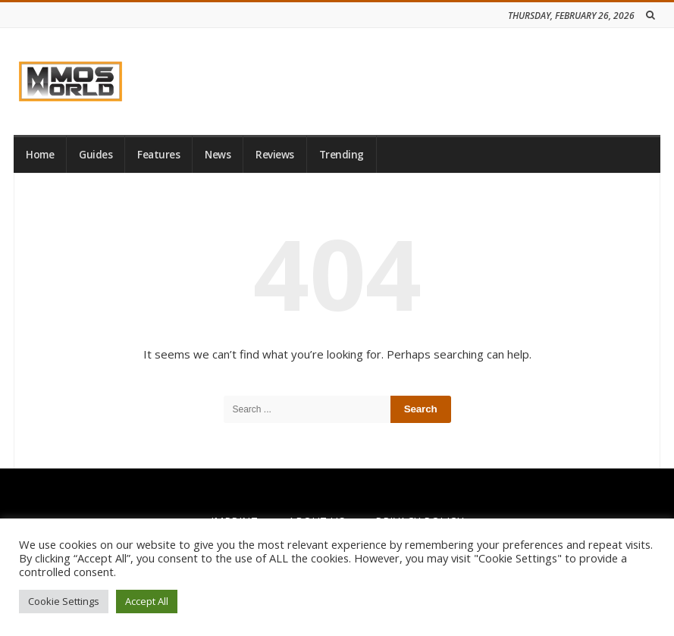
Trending (341, 154)
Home (40, 154)
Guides (95, 154)
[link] (70, 81)
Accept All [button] (146, 601)
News (217, 154)
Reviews (274, 154)
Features (158, 154)
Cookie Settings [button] (63, 601)
